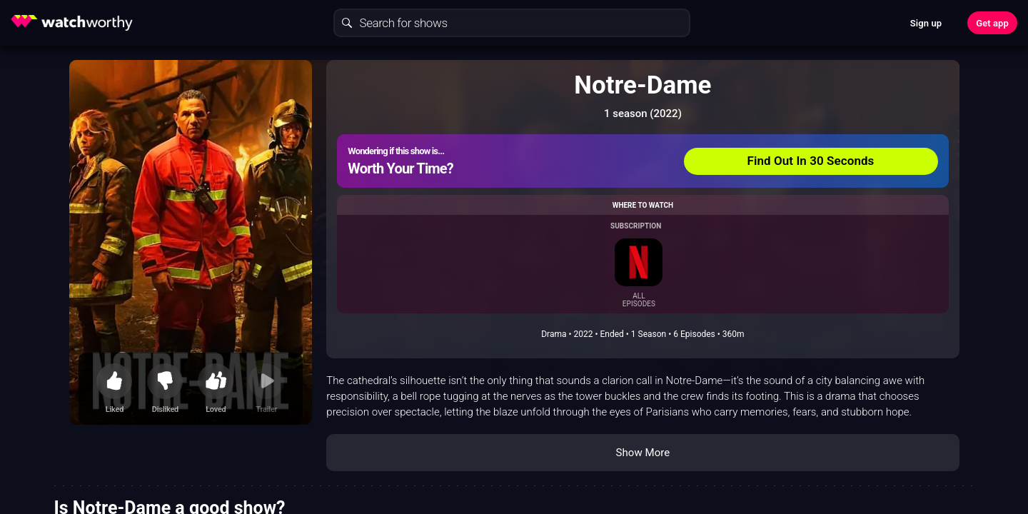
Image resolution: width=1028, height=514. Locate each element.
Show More (642, 452)
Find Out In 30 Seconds (811, 160)
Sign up (926, 23)
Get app (992, 23)
